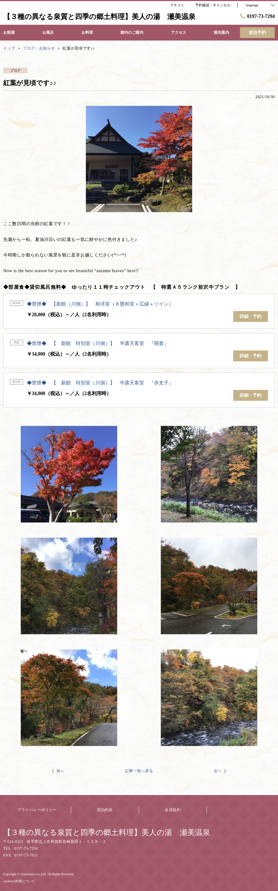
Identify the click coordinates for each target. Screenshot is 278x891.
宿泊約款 (105, 810)
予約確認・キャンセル (212, 5)
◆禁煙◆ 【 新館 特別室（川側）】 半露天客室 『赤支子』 (100, 383)
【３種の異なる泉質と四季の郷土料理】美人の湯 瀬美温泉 (106, 832)
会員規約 (173, 810)
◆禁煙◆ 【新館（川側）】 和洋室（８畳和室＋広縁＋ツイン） (100, 304)
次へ (218, 771)
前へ (60, 771)
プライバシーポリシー (37, 810)
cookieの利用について (19, 881)
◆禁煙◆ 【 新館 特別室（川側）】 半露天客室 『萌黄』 (98, 343)
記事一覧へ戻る (139, 771)
